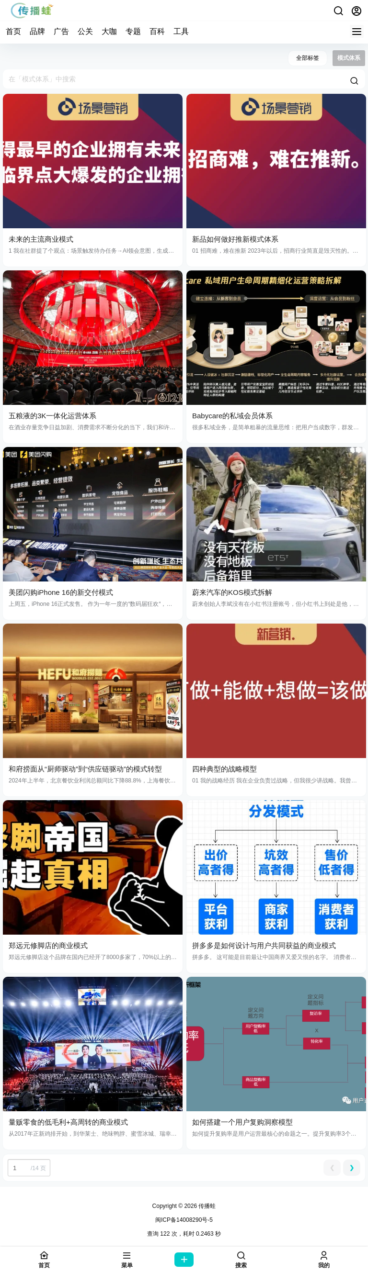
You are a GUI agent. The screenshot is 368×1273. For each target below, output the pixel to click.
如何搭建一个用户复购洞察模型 (242, 1122)
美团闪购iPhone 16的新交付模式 (61, 592)
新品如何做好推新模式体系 (235, 239)
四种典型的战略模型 (224, 769)
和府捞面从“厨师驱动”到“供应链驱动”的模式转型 (85, 769)
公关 (85, 31)
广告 (61, 31)
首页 (13, 31)
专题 (133, 31)
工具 (181, 31)
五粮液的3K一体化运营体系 (52, 416)
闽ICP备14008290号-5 (184, 1220)
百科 (157, 31)
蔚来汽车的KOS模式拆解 (232, 592)
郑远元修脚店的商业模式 (48, 945)
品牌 (37, 31)
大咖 (109, 31)
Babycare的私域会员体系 (232, 416)
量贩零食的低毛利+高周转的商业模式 (68, 1122)
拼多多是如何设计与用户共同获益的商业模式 (264, 945)
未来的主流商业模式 (41, 239)
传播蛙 (206, 1206)
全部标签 (307, 58)
